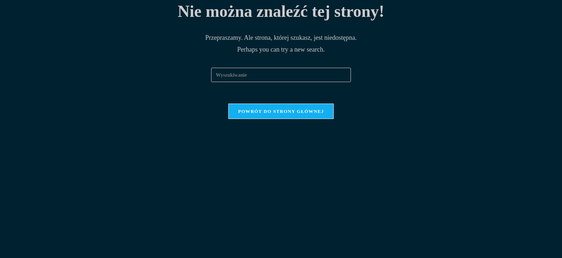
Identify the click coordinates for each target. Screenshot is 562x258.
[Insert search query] (281, 75)
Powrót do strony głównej (281, 111)
